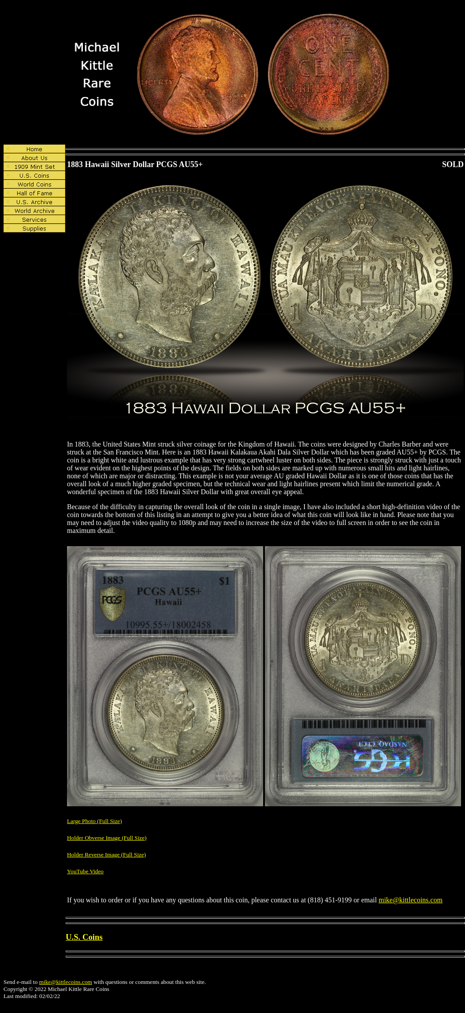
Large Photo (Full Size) (94, 821)
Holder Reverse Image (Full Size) (106, 854)
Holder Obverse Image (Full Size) (107, 837)
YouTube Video (85, 871)
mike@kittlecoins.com (411, 900)
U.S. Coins (84, 937)
